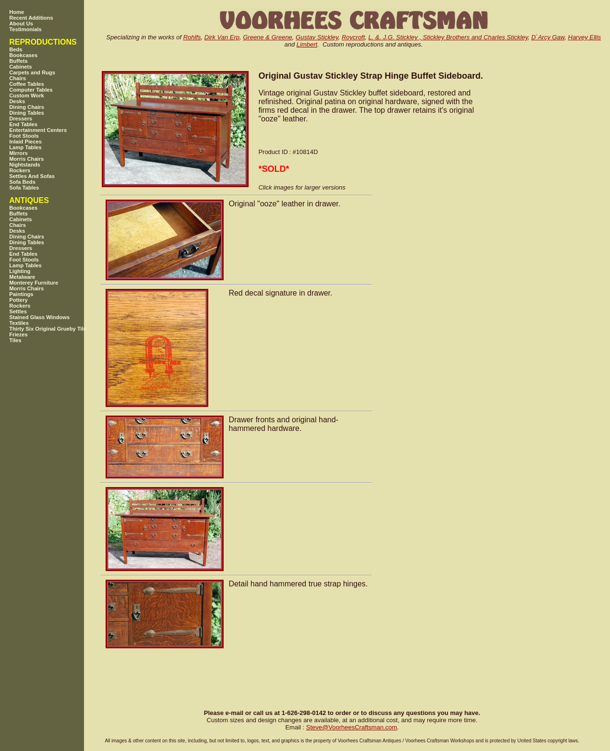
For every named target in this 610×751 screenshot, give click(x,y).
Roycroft (353, 37)
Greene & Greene (267, 37)
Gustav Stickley (317, 37)
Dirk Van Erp (221, 37)
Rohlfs (192, 37)
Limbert (307, 44)
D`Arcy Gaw (547, 37)
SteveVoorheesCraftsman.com (351, 727)
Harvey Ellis (584, 37)
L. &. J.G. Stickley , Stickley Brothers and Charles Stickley (448, 37)
